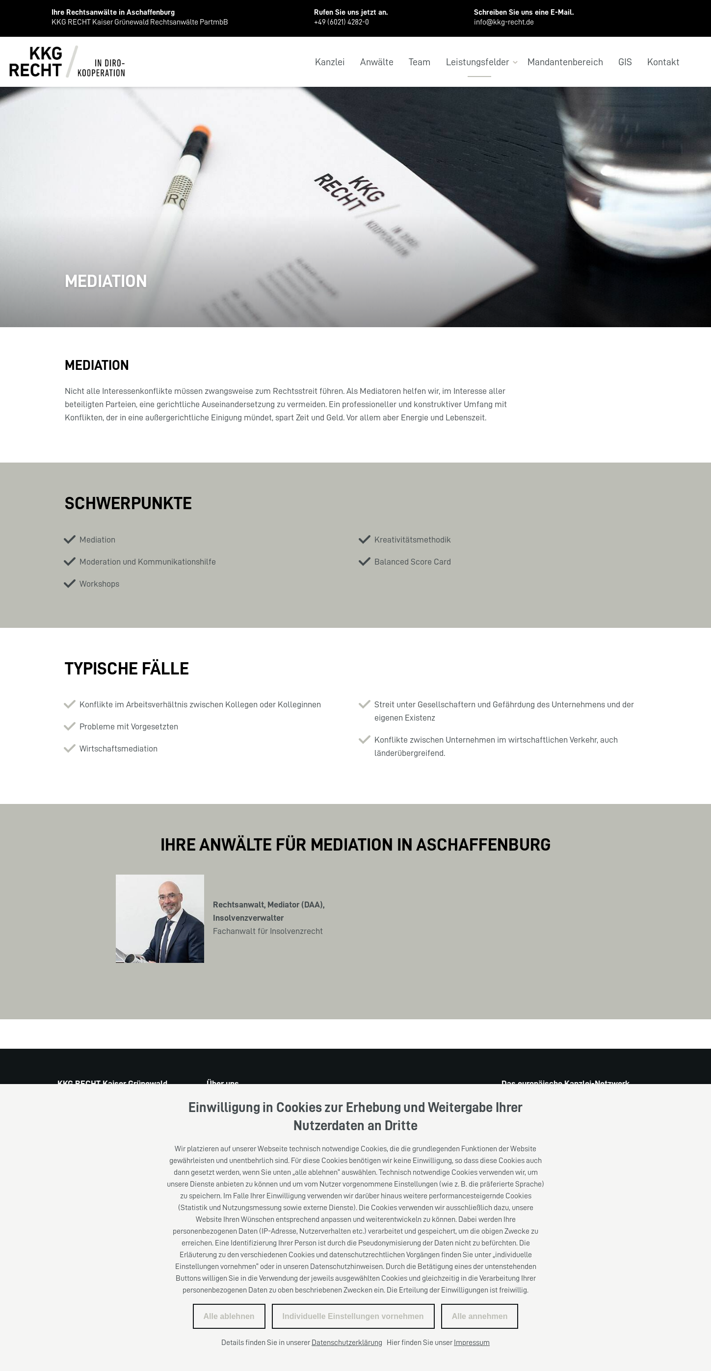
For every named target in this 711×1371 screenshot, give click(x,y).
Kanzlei (330, 62)
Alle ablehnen (229, 1316)
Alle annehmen (480, 1316)
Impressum (472, 1342)
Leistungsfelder (477, 62)
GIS (625, 62)
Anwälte (377, 62)
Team (420, 62)
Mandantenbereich (565, 62)
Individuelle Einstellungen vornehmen (353, 1316)
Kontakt (663, 62)
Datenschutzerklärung (347, 1342)
